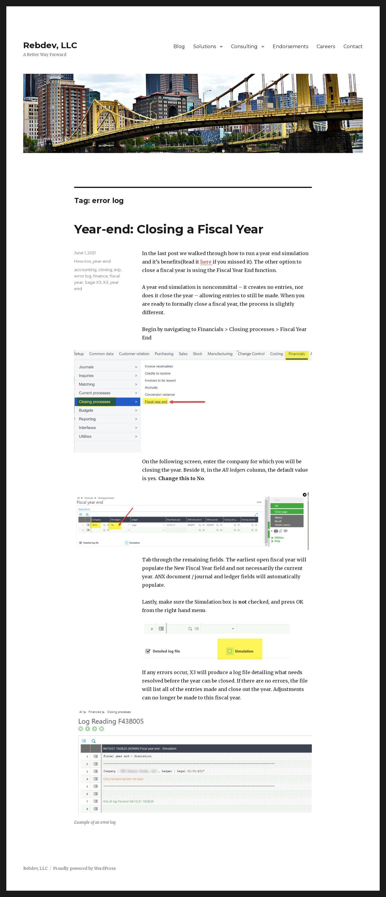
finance (100, 275)
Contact (353, 46)
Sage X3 (93, 282)
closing (105, 269)
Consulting (244, 46)
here (206, 262)
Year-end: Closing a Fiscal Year (169, 229)
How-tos (82, 261)
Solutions (204, 46)
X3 (105, 282)
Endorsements (290, 46)
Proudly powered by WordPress (84, 868)
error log (82, 275)
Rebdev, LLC (50, 45)
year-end (102, 261)
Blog (179, 46)
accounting (85, 269)
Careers (326, 46)
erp (117, 269)
